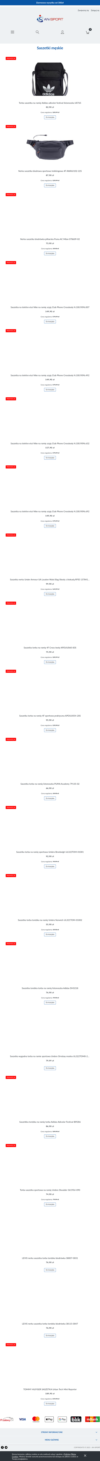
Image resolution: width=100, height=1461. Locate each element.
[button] (12, 31)
